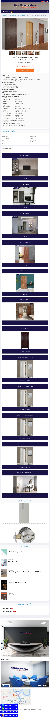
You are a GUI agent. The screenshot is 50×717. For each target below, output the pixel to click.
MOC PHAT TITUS (12, 561)
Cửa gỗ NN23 (25, 328)
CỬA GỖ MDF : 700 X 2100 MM (25, 357)
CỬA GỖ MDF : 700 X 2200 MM (25, 472)
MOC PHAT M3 (12, 595)
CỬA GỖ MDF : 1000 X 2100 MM (25, 444)
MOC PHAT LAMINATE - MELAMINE (17, 582)
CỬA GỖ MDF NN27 (25, 242)
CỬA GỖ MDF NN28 (25, 271)
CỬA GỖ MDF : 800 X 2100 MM (25, 386)
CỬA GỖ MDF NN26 (25, 213)
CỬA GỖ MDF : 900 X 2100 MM (25, 415)
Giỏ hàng (7, 12)
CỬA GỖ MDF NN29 (25, 299)
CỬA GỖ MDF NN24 (25, 155)
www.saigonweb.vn (36, 709)
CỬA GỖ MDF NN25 (25, 184)
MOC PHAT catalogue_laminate (16, 551)
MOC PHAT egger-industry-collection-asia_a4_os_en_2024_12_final (25, 572)
